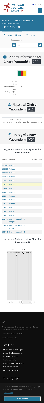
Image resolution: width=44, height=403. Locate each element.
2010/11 (5, 225)
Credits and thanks (9, 360)
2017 (4, 200)
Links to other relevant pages (13, 350)
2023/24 (5, 173)
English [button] (37, 4)
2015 (4, 207)
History (30, 35)
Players (19, 35)
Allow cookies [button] (22, 399)
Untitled (12, 165)
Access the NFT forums (11, 356)
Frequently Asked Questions (12, 353)
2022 (4, 180)
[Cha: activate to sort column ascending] (36, 159)
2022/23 (5, 177)
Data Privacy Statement (11, 370)
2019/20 (5, 188)
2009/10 (5, 232)
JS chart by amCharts (13, 252)
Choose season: (16, 40)
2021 (4, 184)
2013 (4, 215)
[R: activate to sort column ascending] (32, 159)
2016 (4, 204)
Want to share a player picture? (13, 363)
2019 (4, 192)
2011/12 (5, 219)
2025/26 (5, 165)
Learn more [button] (8, 393)
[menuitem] (27, 302)
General (7, 35)
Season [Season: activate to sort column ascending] (5, 159)
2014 (4, 211)
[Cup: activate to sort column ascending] (40, 159)
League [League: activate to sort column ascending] (12, 159)
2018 (4, 196)
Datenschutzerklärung (10, 367)
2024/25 (5, 169)
